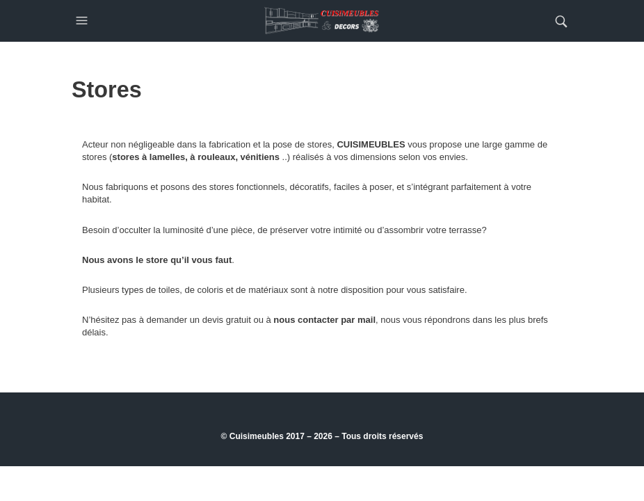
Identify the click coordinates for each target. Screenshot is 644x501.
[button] (83, 21)
